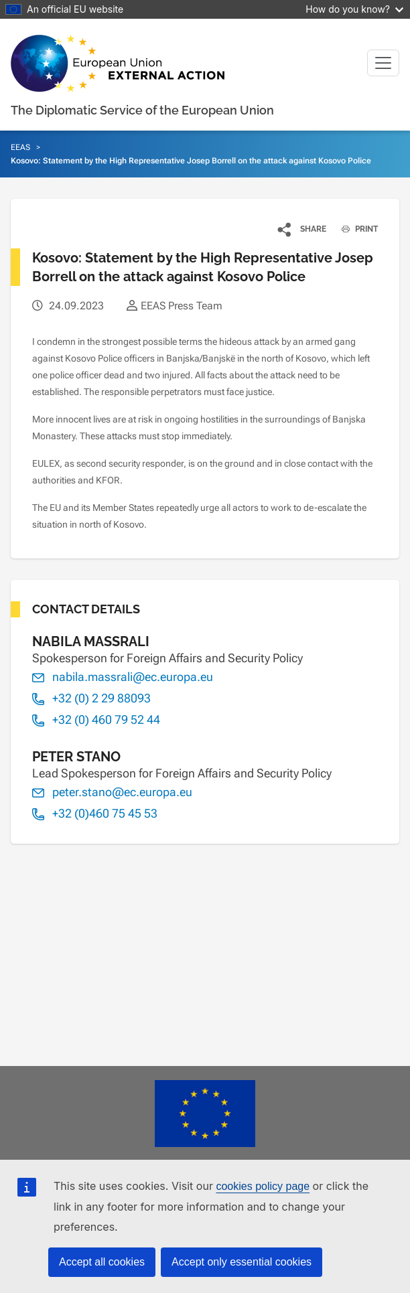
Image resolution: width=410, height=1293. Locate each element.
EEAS (20, 147)
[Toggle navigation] (383, 63)
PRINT (355, 229)
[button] (302, 229)
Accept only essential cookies (242, 1262)
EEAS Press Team (181, 305)
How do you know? (354, 9)
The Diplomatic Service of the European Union (142, 110)
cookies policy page (263, 1186)
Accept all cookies (102, 1262)
